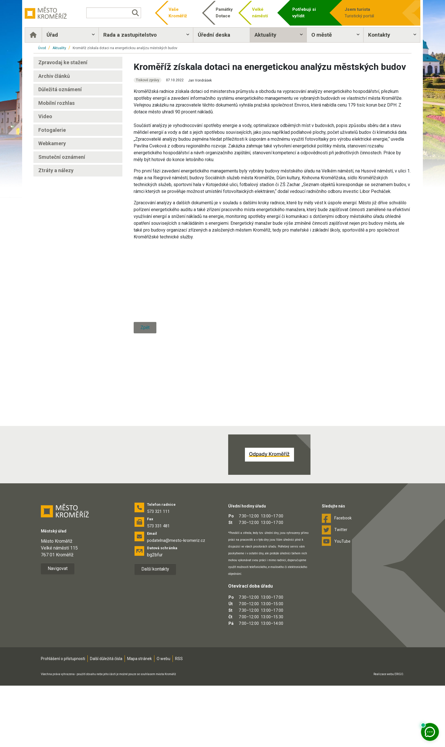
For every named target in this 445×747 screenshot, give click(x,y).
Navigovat (58, 629)
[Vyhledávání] (119, 12)
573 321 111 (158, 572)
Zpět (145, 450)
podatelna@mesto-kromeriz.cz (176, 601)
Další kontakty (155, 630)
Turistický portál (363, 12)
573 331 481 (158, 587)
